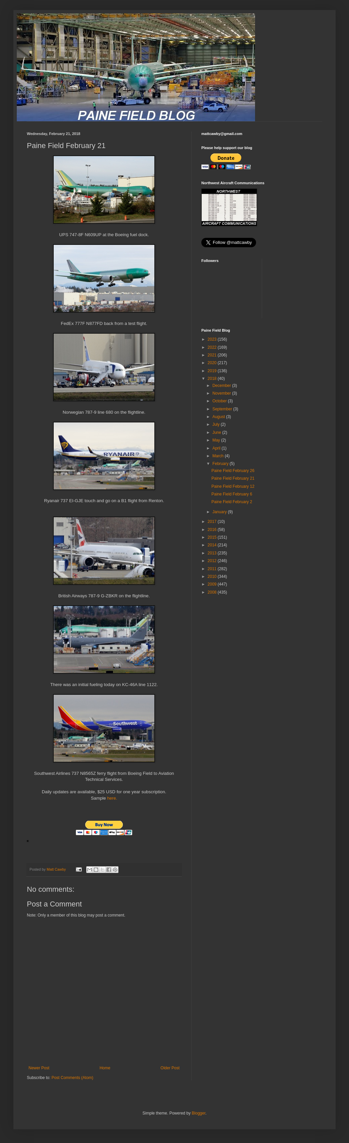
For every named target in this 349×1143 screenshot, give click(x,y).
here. (111, 798)
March (218, 456)
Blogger (198, 1113)
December (222, 385)
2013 (213, 553)
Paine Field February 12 (232, 486)
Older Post (170, 1068)
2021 (213, 355)
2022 (213, 347)
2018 (213, 378)
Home (105, 1068)
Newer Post (39, 1068)
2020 (213, 362)
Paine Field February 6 (231, 494)
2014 (213, 545)
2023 (213, 339)
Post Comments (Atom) (72, 1077)
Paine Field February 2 (231, 501)
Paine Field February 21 (232, 478)
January (220, 512)
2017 (213, 521)
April (216, 448)
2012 (213, 560)
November (222, 393)
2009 (213, 584)
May (216, 440)
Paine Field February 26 (232, 470)
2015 (213, 537)
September (222, 409)
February (221, 463)
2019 (213, 370)
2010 (213, 576)
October (220, 401)
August (219, 416)
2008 (213, 592)
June (217, 432)
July (216, 424)
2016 (213, 529)
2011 (213, 568)
